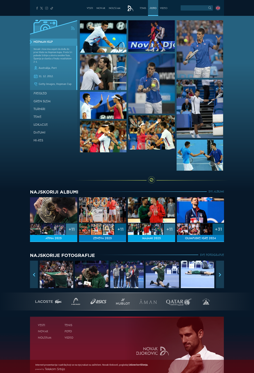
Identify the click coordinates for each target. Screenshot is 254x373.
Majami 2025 (151, 238)
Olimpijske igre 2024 (200, 238)
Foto (153, 8)
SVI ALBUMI (216, 191)
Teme (37, 117)
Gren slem (42, 101)
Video (163, 8)
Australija (44, 68)
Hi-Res (38, 140)
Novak (100, 8)
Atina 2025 (54, 238)
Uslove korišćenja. (138, 364)
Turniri (39, 109)
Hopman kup (43, 42)
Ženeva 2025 (102, 238)
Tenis (143, 8)
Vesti (90, 8)
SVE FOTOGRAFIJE (212, 255)
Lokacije (41, 125)
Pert (54, 68)
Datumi (39, 132)
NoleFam (114, 8)
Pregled (40, 93)
